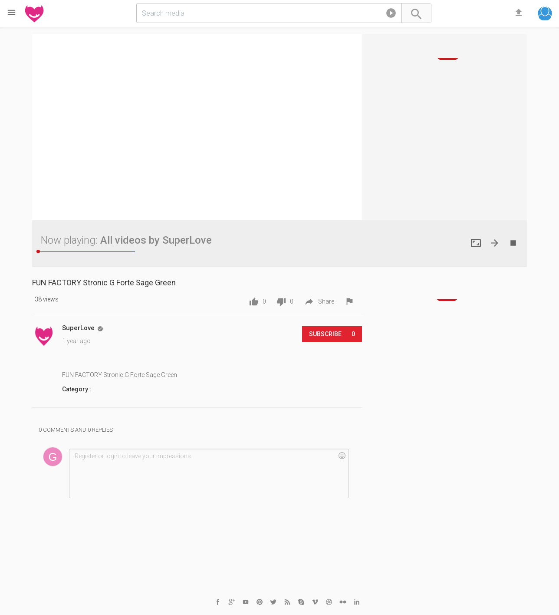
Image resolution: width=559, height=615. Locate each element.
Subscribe (332, 334)
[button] (391, 14)
